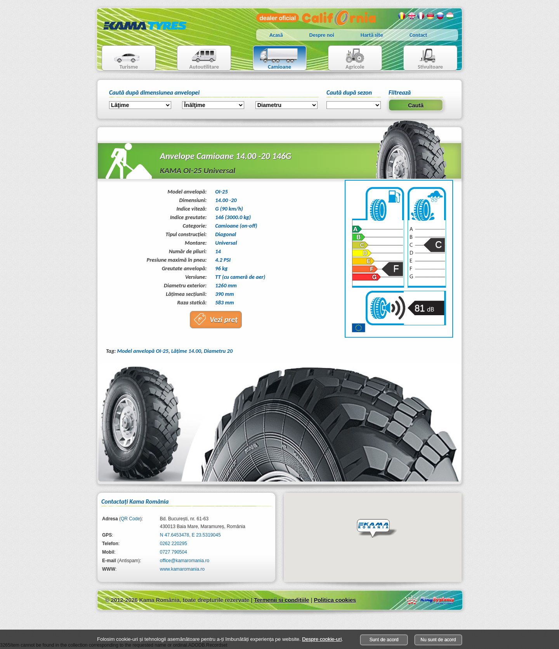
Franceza (421, 16)
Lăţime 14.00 (186, 350)
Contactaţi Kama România (134, 501)
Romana (402, 16)
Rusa (440, 16)
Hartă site (372, 34)
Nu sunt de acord (438, 639)
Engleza (411, 16)
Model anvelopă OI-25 (142, 350)
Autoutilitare (198, 58)
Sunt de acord (384, 639)
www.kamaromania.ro (182, 569)
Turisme (122, 58)
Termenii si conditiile (281, 600)
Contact (418, 34)
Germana (431, 16)
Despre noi (321, 34)
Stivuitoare (423, 58)
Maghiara (450, 16)
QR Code (130, 518)
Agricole (347, 58)
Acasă (276, 34)
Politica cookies (335, 600)
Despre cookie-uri (322, 639)
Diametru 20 (218, 350)
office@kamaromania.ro (184, 560)
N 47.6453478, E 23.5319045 (190, 535)
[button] (376, 529)
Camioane (276, 58)
